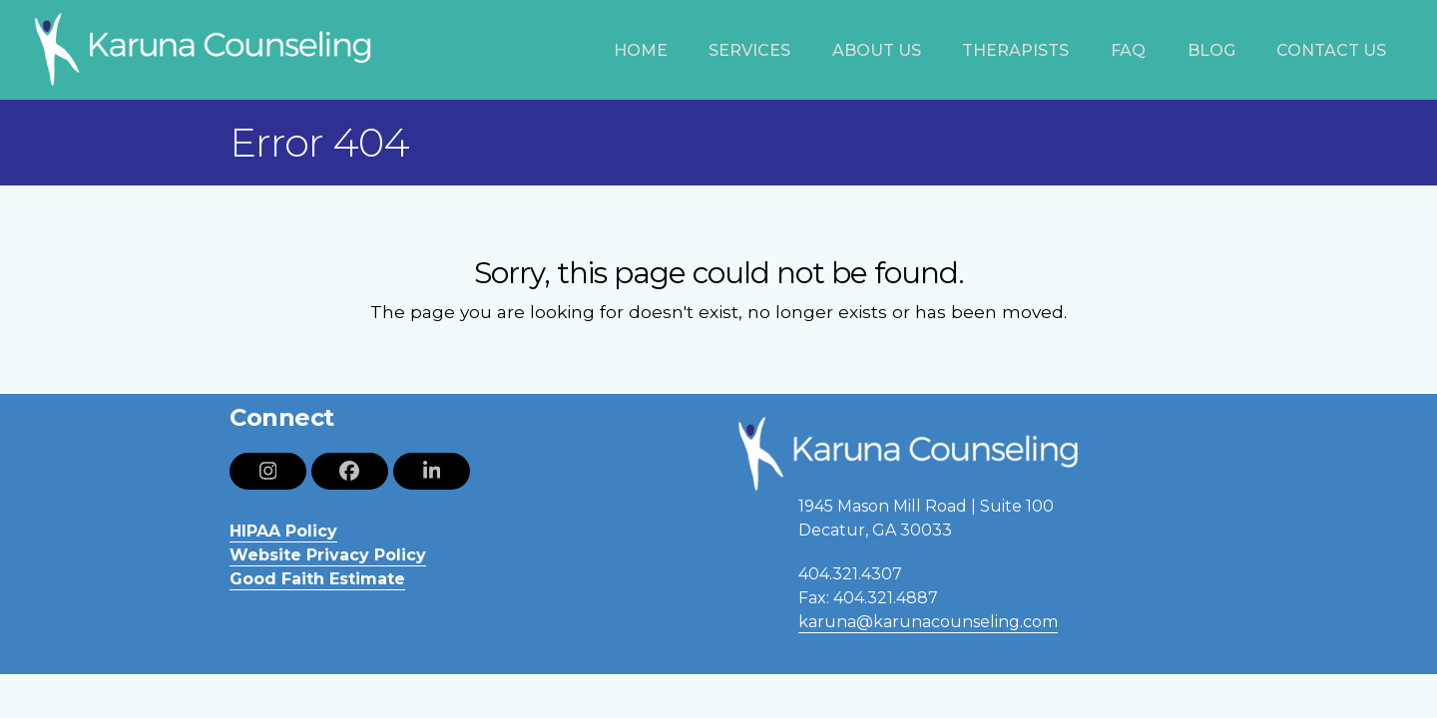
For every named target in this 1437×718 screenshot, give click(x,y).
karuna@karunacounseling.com (928, 621)
